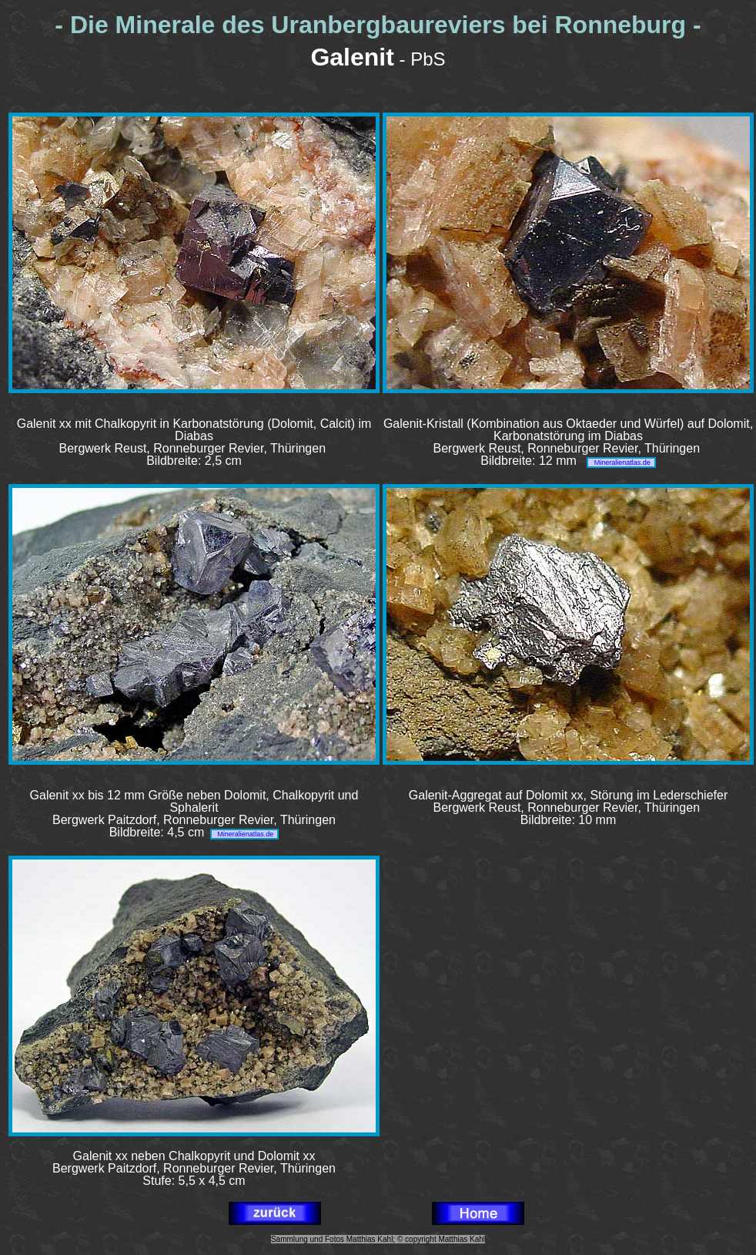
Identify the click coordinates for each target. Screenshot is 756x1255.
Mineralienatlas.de (621, 462)
